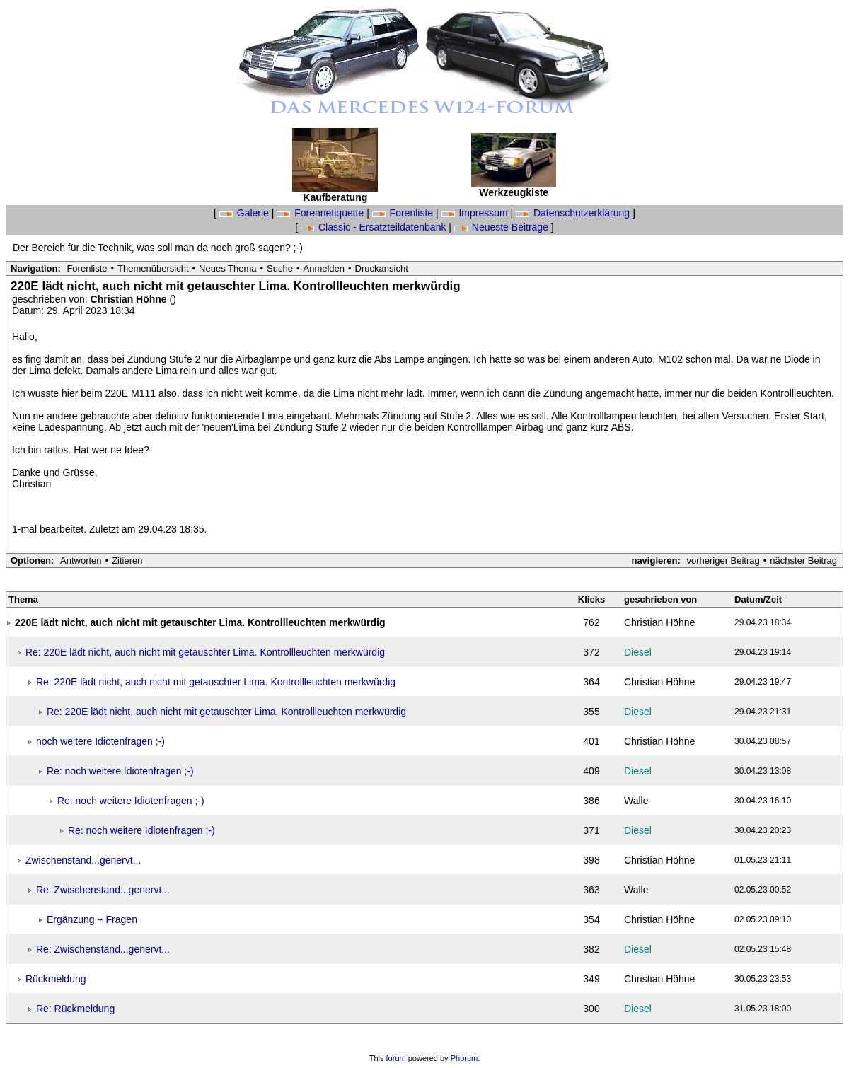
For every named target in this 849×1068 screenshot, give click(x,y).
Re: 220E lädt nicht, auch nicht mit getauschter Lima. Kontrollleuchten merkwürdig (205, 652)
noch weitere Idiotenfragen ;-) (100, 741)
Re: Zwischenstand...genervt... (103, 889)
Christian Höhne (130, 299)
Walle (636, 800)
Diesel (638, 652)
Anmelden (324, 268)
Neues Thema (227, 268)
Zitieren (127, 560)
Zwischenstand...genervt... (83, 860)
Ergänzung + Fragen (92, 919)
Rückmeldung (55, 979)
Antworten (81, 560)
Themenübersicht (152, 268)
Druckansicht (381, 268)
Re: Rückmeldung (75, 1008)
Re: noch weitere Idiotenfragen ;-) (120, 771)
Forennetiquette (321, 213)
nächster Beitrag (803, 560)
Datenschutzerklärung (574, 213)
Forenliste (404, 213)
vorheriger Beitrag (722, 560)
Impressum (476, 213)
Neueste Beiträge (502, 227)
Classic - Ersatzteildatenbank (375, 227)
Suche (280, 268)
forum (396, 1058)
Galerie (245, 213)
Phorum (464, 1058)
